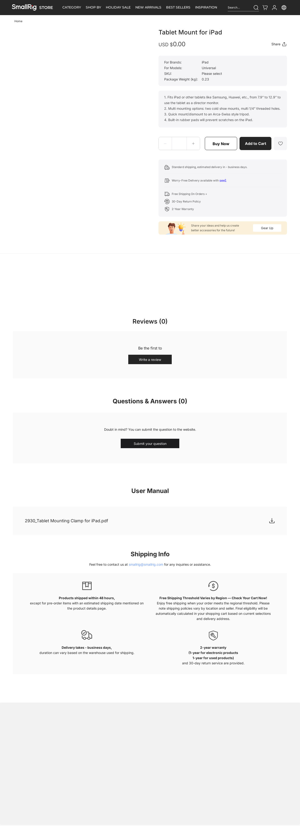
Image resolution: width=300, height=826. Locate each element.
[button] (165, 143)
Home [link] (18, 21)
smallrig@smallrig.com (146, 564)
